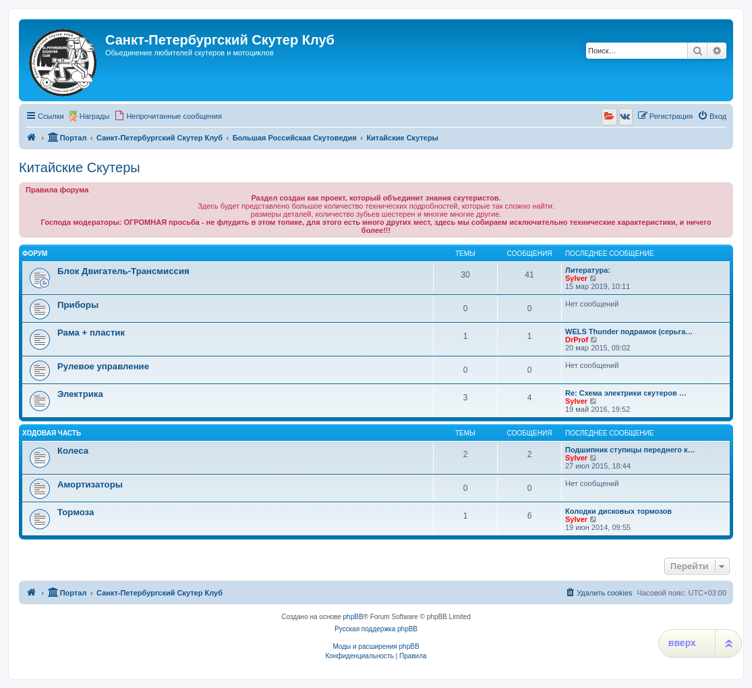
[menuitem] (168, 116)
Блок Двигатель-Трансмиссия (123, 271)
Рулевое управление (103, 366)
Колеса (72, 451)
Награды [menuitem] (95, 116)
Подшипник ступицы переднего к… (630, 450)
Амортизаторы (90, 484)
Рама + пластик (91, 332)
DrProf (576, 340)
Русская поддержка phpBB (376, 629)
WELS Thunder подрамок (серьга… (629, 331)
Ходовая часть (51, 433)
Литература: (587, 270)
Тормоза (75, 512)
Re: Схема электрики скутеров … (626, 393)
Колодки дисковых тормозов (618, 511)
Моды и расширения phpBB (375, 646)
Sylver (576, 278)
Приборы (77, 305)
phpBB (353, 616)
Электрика (80, 394)
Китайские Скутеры (79, 167)
